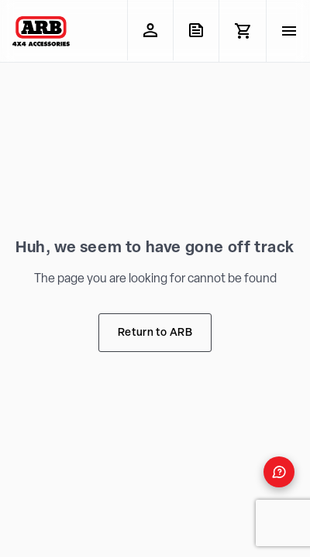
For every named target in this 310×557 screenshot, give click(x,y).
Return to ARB (155, 333)
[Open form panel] (279, 471)
